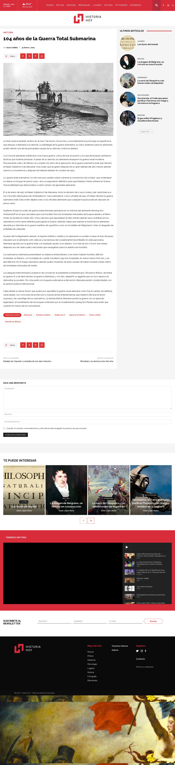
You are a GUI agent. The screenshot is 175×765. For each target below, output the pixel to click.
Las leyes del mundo (148, 44)
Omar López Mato (24, 511)
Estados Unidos (84, 181)
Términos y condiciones (144, 667)
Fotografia (121, 5)
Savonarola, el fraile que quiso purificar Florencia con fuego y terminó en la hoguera (153, 100)
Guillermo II (17, 167)
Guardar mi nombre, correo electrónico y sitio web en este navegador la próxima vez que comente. (47, 428)
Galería (115, 650)
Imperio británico (77, 315)
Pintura (60, 5)
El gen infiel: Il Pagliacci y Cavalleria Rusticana (150, 119)
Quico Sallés (12, 47)
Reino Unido (95, 315)
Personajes (84, 5)
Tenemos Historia (120, 646)
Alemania (21, 145)
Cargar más (146, 131)
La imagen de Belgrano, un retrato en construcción (151, 63)
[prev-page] (83, 521)
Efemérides (135, 5)
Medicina (71, 5)
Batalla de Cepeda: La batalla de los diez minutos (27, 361)
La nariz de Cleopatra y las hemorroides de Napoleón (151, 81)
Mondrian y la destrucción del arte (96, 361)
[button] (156, 5)
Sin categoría (143, 95)
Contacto (140, 659)
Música (49, 5)
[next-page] (91, 521)
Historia (108, 5)
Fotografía (92, 676)
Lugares (97, 5)
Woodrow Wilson (13, 322)
